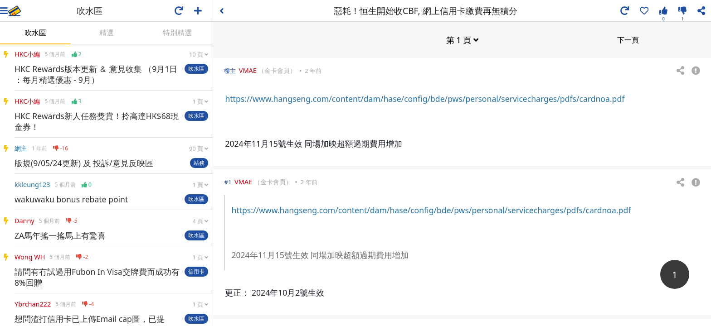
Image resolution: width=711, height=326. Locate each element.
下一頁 (628, 39)
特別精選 (177, 33)
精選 (106, 33)
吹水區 (35, 33)
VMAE (248, 70)
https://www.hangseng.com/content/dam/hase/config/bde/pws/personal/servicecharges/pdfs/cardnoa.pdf (424, 98)
